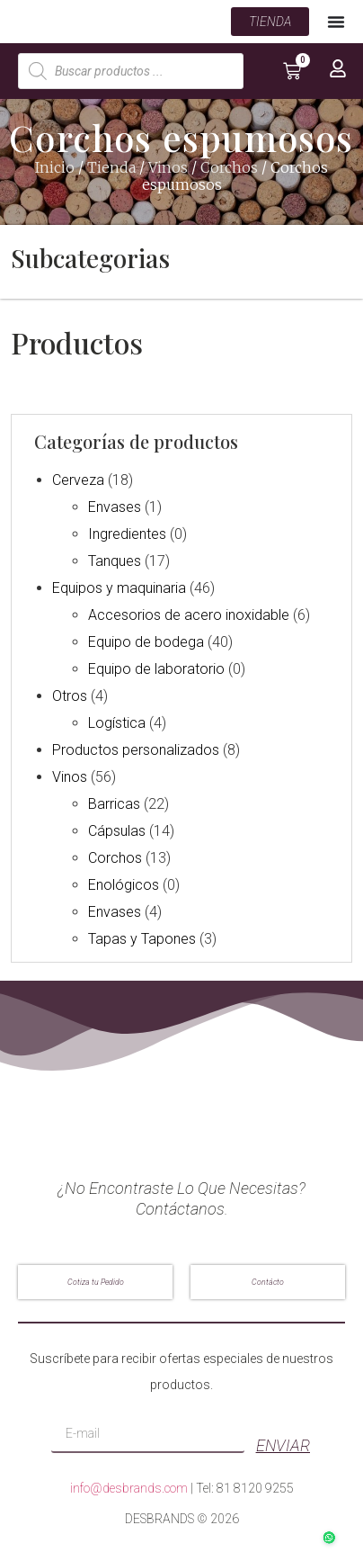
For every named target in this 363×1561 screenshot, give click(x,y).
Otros (69, 698)
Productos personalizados (135, 752)
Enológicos (123, 887)
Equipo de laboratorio (156, 671)
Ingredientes (127, 536)
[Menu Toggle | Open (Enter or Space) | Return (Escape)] (336, 22)
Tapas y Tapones (142, 941)
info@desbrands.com (129, 1490)
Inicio (55, 170)
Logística (117, 725)
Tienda (111, 170)
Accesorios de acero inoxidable (188, 617)
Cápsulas (117, 833)
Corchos (229, 170)
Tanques (114, 563)
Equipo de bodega (146, 644)
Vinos (168, 170)
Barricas (114, 806)
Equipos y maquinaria (119, 590)
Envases (114, 509)
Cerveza (78, 482)
